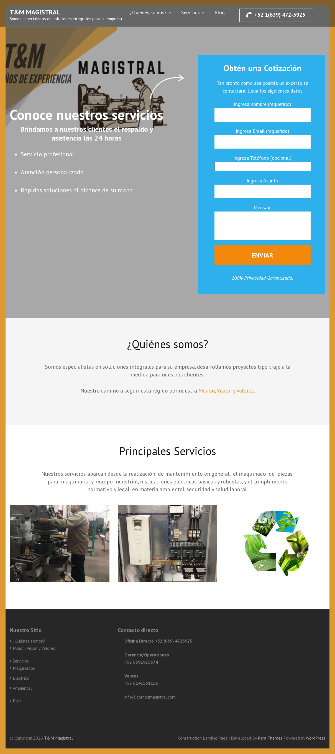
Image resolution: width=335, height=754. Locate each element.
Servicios (190, 12)
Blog (219, 12)
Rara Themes (270, 738)
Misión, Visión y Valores (34, 648)
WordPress (315, 738)
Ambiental (22, 688)
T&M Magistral (35, 12)
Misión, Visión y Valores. (226, 390)
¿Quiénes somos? (148, 12)
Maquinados (24, 668)
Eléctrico (21, 678)
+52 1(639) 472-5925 (275, 14)
